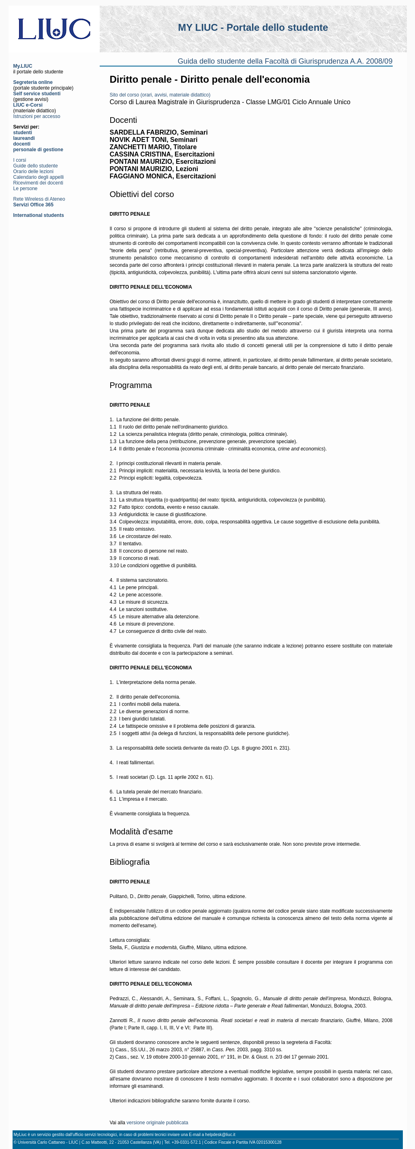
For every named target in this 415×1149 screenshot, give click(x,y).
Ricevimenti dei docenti (38, 183)
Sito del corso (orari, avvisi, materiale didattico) (160, 95)
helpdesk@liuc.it (220, 1134)
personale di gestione (38, 149)
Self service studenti (37, 93)
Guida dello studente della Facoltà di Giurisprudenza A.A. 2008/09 (285, 61)
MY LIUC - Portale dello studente (253, 27)
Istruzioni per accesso (36, 116)
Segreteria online (33, 82)
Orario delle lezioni (33, 171)
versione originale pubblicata (157, 1122)
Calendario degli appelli (38, 177)
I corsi (19, 160)
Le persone (25, 188)
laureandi (24, 138)
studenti (22, 132)
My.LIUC (22, 66)
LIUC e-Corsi (28, 105)
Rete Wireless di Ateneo (39, 199)
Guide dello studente (35, 166)
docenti (22, 144)
